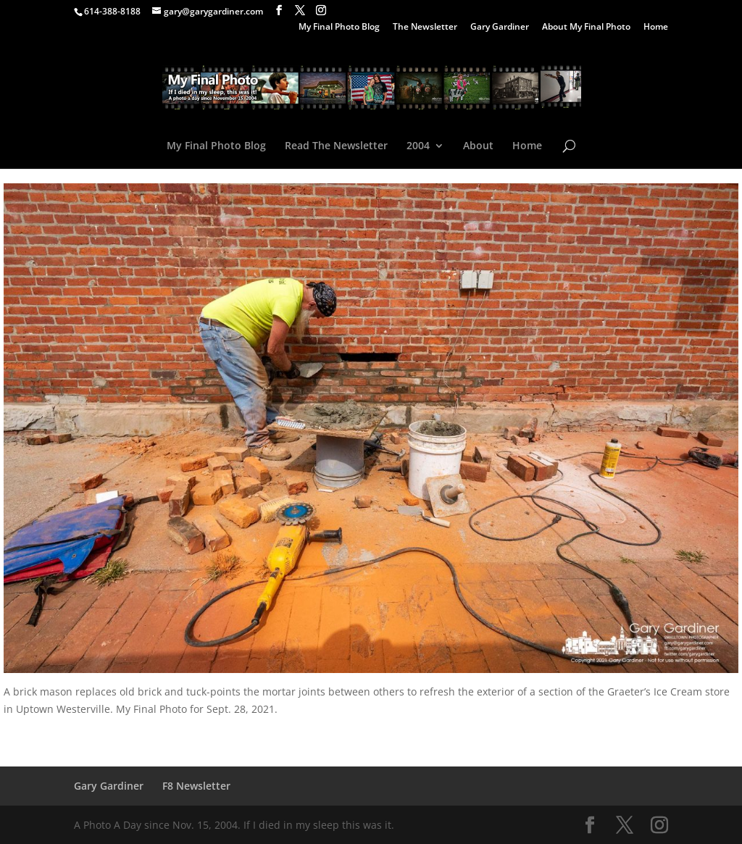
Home (655, 27)
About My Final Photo (586, 27)
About (478, 146)
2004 (418, 146)
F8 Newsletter (196, 786)
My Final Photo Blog (339, 27)
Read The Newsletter (336, 146)
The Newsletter (425, 27)
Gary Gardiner (499, 27)
